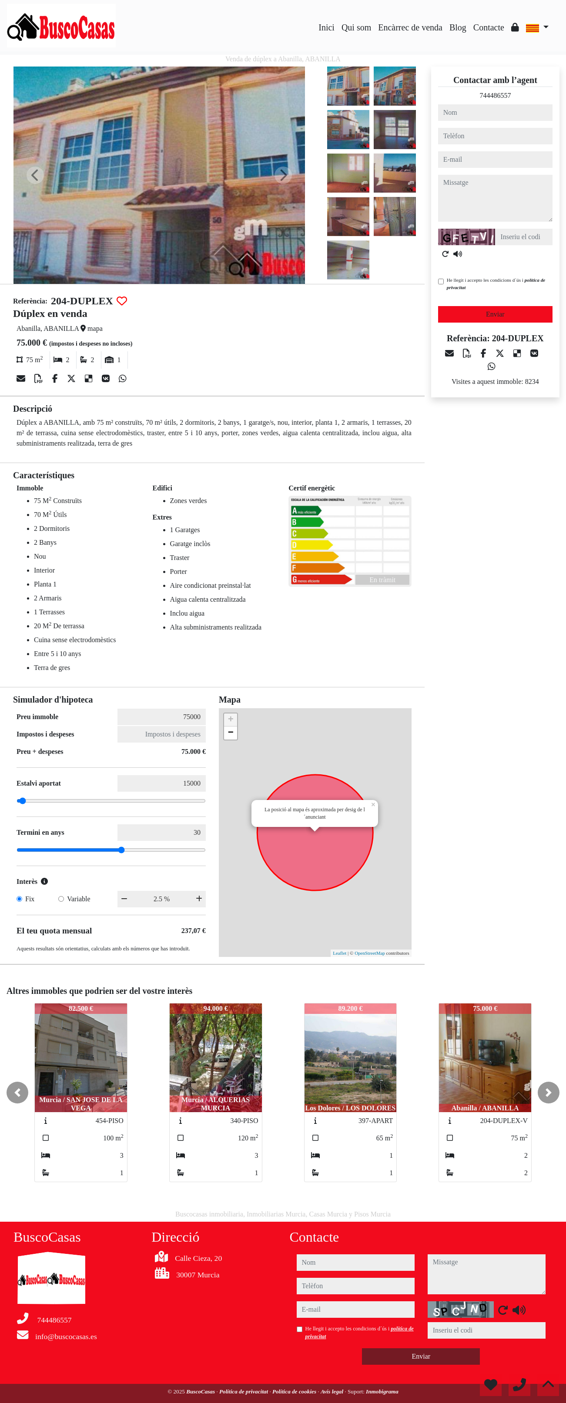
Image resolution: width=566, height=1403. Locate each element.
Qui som (356, 27)
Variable (78, 899)
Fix (29, 899)
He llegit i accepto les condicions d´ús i (496, 283)
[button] (17, 1092)
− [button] (231, 733)
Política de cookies (295, 1391)
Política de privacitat (244, 1391)
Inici (326, 27)
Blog (457, 27)
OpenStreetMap (370, 953)
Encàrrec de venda (410, 27)
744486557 (495, 95)
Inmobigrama (382, 1391)
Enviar (495, 314)
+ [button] (231, 719)
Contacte (488, 27)
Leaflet (339, 953)
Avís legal (333, 1391)
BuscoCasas (201, 1391)
